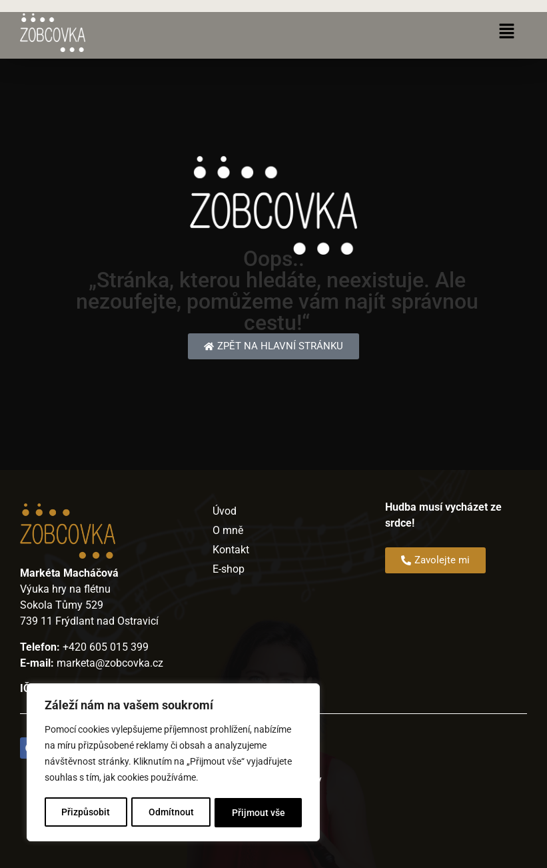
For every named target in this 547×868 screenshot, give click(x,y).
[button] (507, 32)
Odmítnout (171, 812)
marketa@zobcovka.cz (110, 663)
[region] (173, 763)
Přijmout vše (258, 812)
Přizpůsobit (85, 812)
